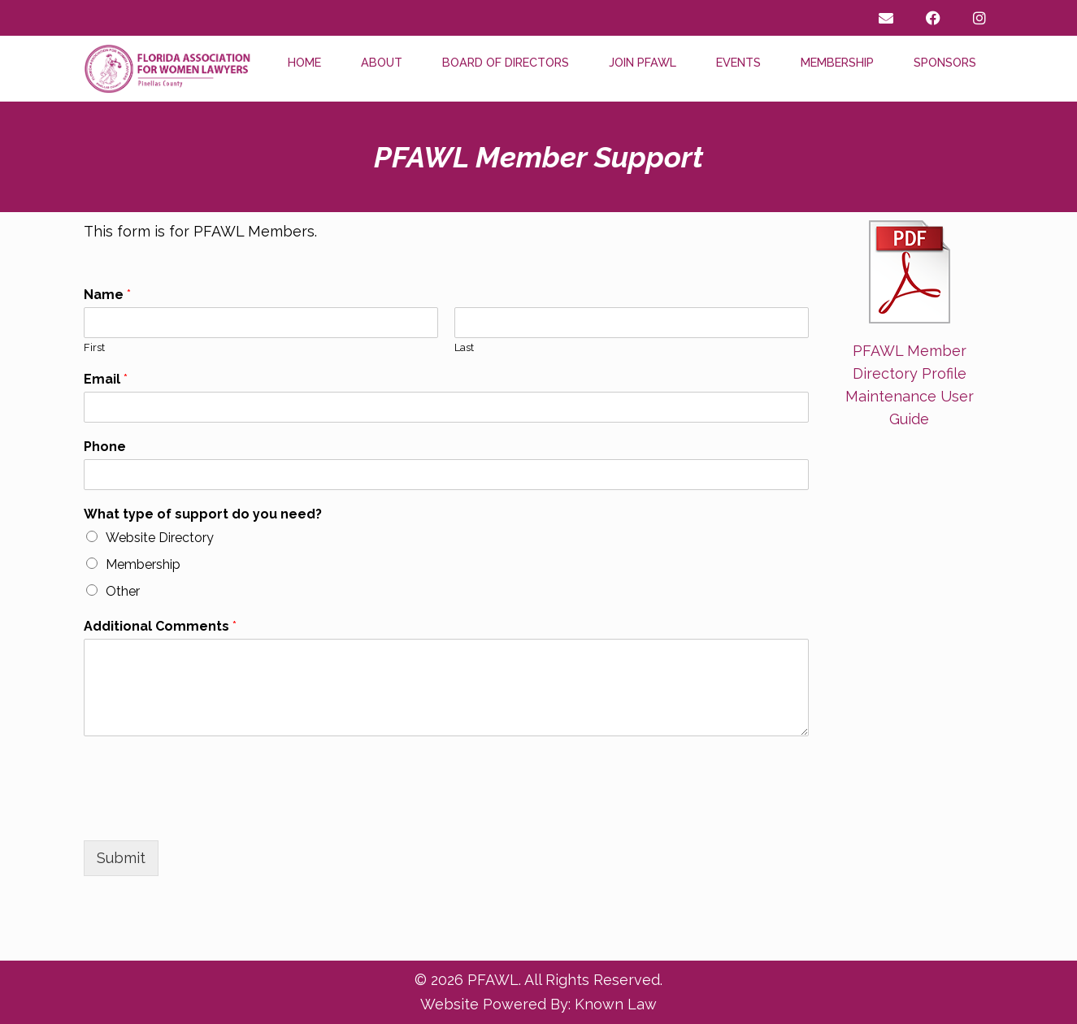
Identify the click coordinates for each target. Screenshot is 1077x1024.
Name (107, 294)
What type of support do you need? (203, 514)
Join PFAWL (642, 62)
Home (304, 62)
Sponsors (945, 62)
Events (738, 62)
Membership (837, 62)
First (94, 347)
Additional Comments (160, 626)
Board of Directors (505, 62)
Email (106, 379)
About (381, 62)
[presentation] (207, 813)
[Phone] (446, 474)
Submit (121, 857)
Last (464, 347)
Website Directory (160, 537)
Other (123, 591)
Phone (105, 446)
